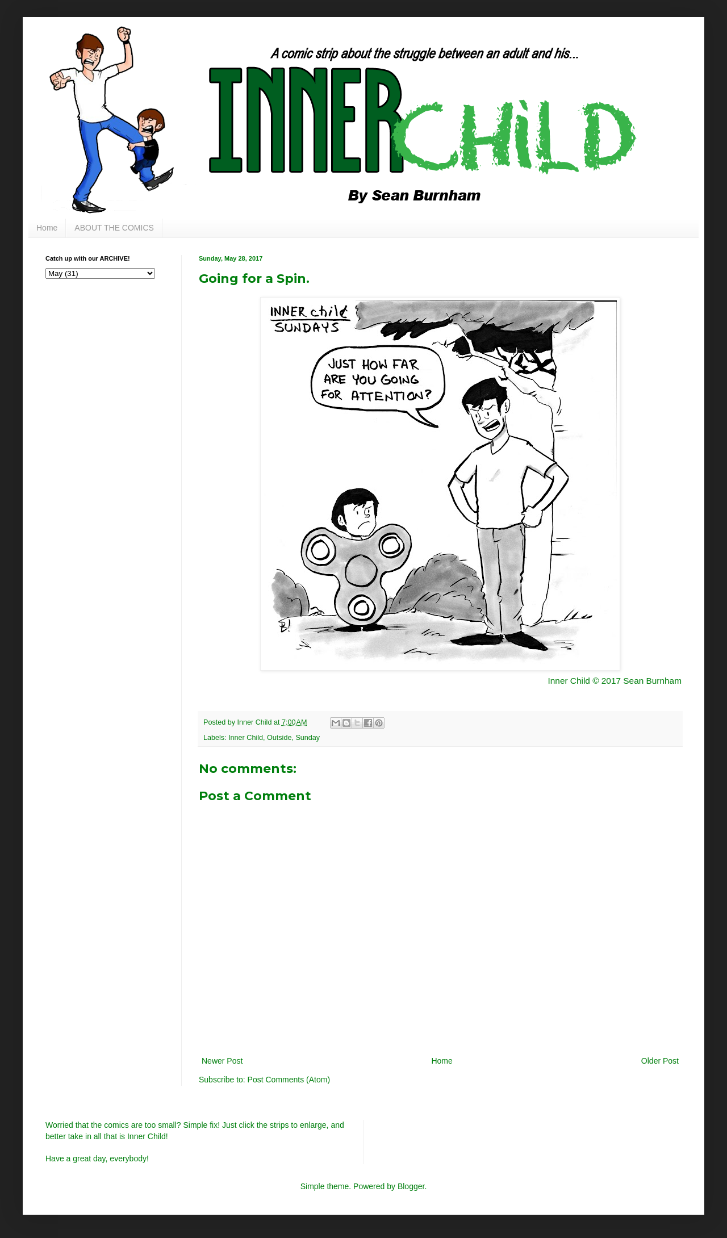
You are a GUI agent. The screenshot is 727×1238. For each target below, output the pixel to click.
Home (46, 227)
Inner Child (245, 738)
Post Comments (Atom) (289, 1079)
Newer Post (222, 1060)
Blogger (411, 1186)
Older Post (660, 1060)
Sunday (307, 738)
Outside (279, 738)
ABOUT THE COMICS (114, 227)
